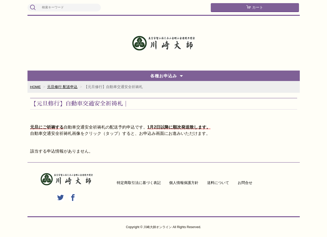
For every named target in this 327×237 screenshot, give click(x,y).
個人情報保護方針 (183, 182)
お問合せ (245, 182)
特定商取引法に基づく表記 (139, 182)
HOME (35, 87)
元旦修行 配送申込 (62, 87)
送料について (218, 182)
